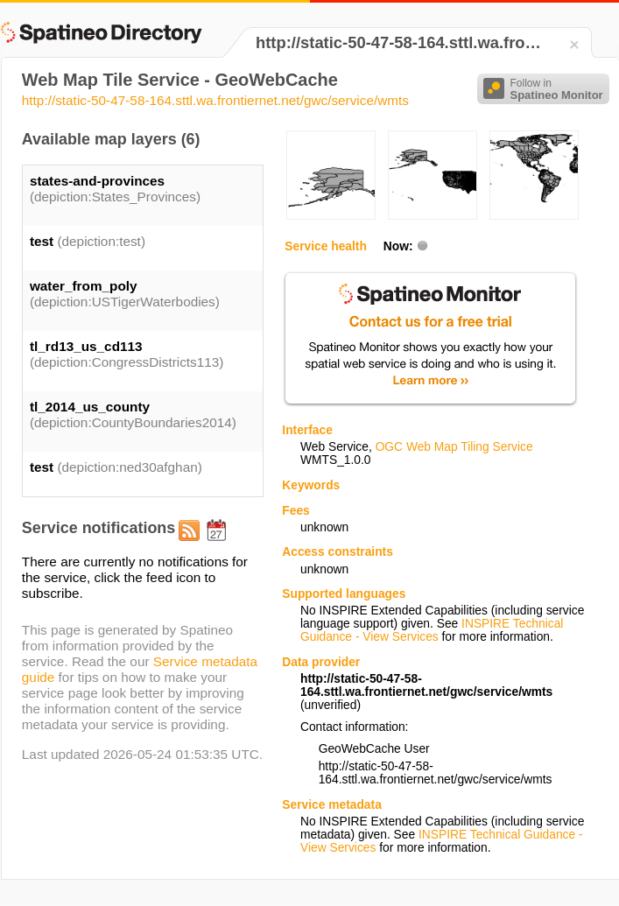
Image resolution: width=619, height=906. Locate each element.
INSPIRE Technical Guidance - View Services (431, 630)
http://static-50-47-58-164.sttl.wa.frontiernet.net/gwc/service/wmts (215, 100)
